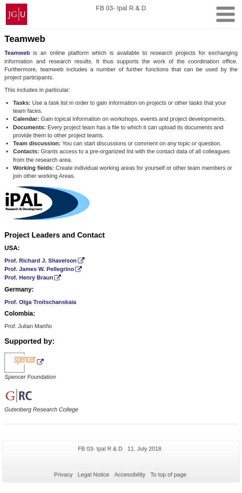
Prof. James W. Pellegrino (39, 269)
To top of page (168, 474)
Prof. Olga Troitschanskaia (40, 302)
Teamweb (17, 52)
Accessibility (129, 474)
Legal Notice (93, 474)
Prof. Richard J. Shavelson (40, 260)
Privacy (63, 474)
